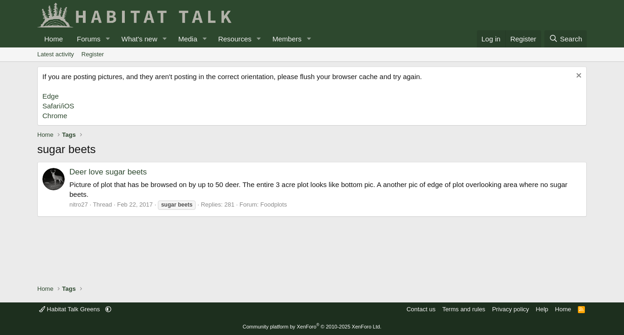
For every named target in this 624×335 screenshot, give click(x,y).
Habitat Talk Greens (70, 309)
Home (53, 39)
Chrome (54, 116)
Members (287, 39)
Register (92, 54)
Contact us (421, 309)
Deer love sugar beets (108, 172)
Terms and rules (463, 309)
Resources (234, 39)
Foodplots (273, 204)
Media (187, 39)
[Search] (565, 38)
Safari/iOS (58, 106)
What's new (139, 39)
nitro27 (78, 204)
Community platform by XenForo (312, 326)
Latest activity (55, 54)
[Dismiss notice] (578, 76)
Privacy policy (510, 309)
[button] (108, 38)
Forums (89, 39)
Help (542, 309)
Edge (50, 96)
